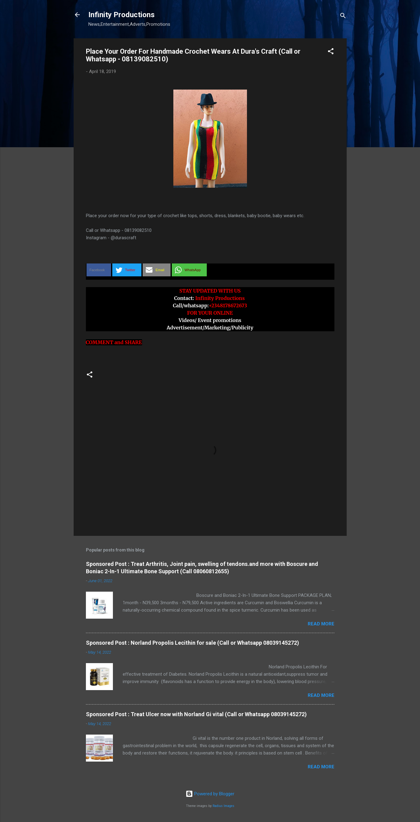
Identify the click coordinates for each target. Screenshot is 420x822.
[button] (330, 52)
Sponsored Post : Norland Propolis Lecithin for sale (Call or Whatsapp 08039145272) (192, 643)
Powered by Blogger (210, 794)
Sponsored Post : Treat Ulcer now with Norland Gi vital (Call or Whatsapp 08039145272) (196, 714)
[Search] (343, 16)
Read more (321, 624)
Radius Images (223, 806)
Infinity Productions (121, 14)
